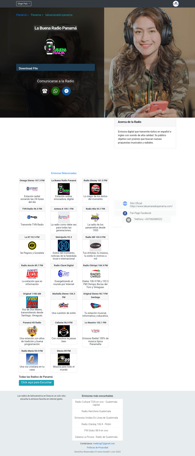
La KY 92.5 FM (32, 237)
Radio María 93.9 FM (32, 351)
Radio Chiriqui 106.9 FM (95, 265)
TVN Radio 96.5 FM (32, 208)
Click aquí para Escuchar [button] (36, 382)
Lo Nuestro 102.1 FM (95, 322)
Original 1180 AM (32, 293)
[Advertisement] (64, 143)
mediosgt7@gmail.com (104, 443)
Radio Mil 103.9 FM (95, 237)
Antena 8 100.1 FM (64, 208)
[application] (55, 67)
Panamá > (22, 15)
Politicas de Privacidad (97, 447)
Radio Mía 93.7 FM (95, 208)
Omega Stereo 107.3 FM (32, 180)
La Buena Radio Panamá (63, 180)
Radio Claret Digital (64, 265)
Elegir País (23, 3)
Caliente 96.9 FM (63, 322)
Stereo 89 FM (64, 351)
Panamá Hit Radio (32, 322)
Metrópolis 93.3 (64, 237)
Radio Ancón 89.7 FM (32, 265)
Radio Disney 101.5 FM (95, 180)
